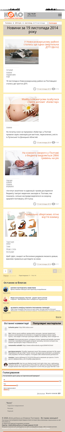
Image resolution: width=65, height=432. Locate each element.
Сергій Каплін (6, 293)
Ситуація (9, 70)
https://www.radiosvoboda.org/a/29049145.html (28, 346)
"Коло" (9, 403)
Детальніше (41, 393)
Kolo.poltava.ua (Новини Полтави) (23, 418)
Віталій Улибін (7, 313)
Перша (6, 275)
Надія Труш (6, 303)
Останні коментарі (16, 323)
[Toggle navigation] (60, 14)
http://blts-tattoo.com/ (18, 328)
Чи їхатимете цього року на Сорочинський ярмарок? (21, 376)
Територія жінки (10, 243)
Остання (13, 275)
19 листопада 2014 (44, 89)
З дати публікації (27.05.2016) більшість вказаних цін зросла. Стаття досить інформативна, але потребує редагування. (31, 358)
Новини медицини (10, 185)
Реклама (10, 408)
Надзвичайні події (11, 76)
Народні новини (9, 181)
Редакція (10, 411)
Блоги (58, 317)
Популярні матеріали (47, 323)
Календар (52, 23)
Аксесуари (10, 252)
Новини (9, 72)
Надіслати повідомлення (15, 406)
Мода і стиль (11, 249)
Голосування (11, 372)
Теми (8, 246)
